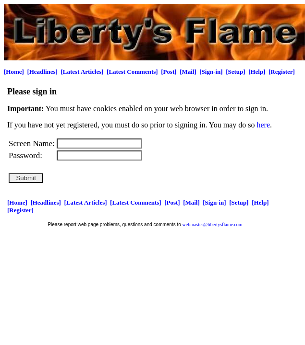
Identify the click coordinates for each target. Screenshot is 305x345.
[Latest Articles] (82, 71)
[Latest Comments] (132, 71)
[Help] (256, 71)
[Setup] (235, 71)
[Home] (14, 71)
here (263, 125)
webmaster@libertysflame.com (213, 224)
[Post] (169, 71)
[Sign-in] (210, 71)
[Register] (281, 71)
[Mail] (188, 71)
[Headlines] (42, 71)
